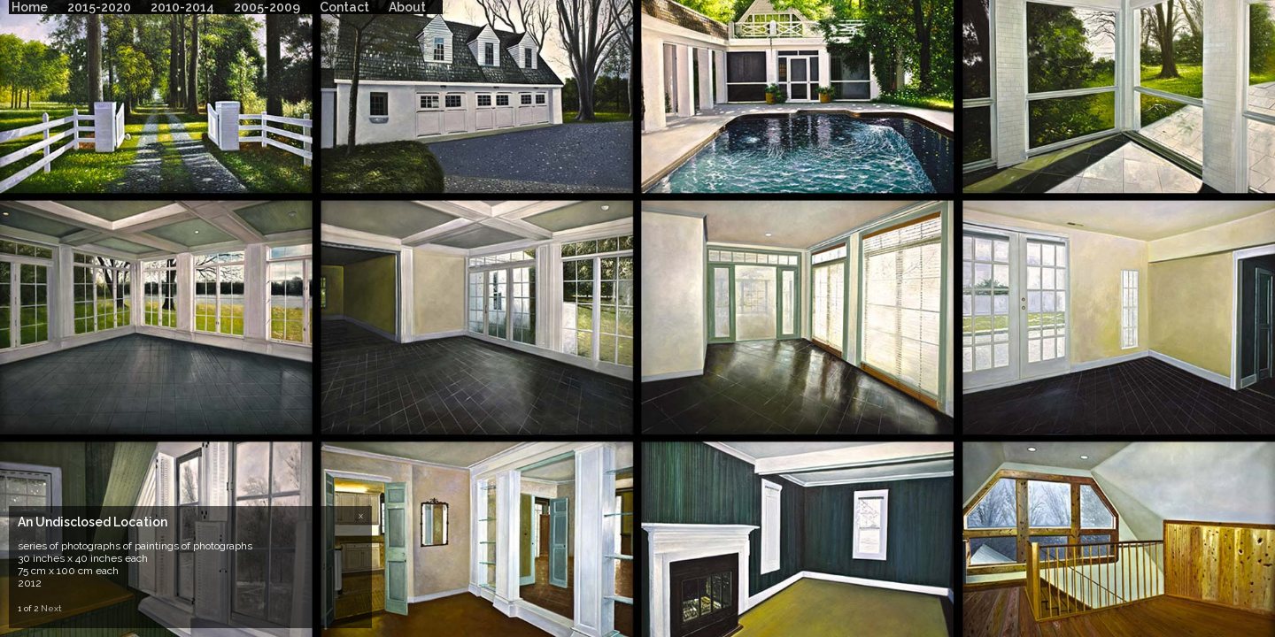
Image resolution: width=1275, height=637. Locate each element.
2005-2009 (267, 7)
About (407, 7)
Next (51, 608)
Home (30, 7)
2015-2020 (99, 7)
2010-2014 (182, 7)
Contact (344, 7)
